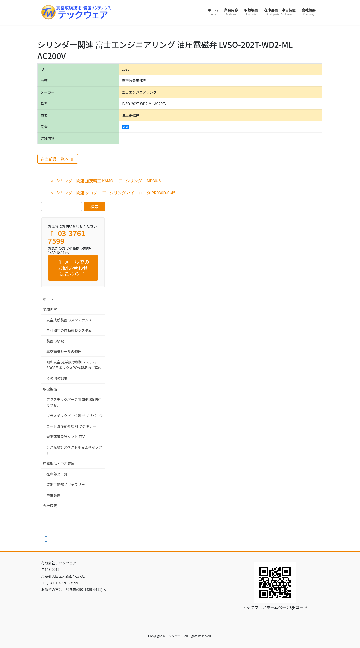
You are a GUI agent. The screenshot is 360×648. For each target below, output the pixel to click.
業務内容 (50, 309)
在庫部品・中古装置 (58, 463)
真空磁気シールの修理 (64, 351)
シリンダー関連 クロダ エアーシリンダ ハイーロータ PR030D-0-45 (115, 193)
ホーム (48, 298)
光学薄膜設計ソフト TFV (65, 436)
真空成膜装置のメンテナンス (69, 319)
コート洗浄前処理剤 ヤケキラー (71, 426)
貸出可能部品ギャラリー (65, 484)
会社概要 (50, 505)
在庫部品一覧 (57, 473)
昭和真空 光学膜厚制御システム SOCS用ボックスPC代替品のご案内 (74, 364)
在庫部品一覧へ (58, 159)
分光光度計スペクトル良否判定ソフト (74, 450)
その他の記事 (57, 378)
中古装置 (53, 495)
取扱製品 (50, 388)
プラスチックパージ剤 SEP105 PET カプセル (73, 402)
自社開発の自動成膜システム (69, 330)
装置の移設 (55, 340)
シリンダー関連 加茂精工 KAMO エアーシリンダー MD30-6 (108, 181)
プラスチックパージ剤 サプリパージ (74, 415)
